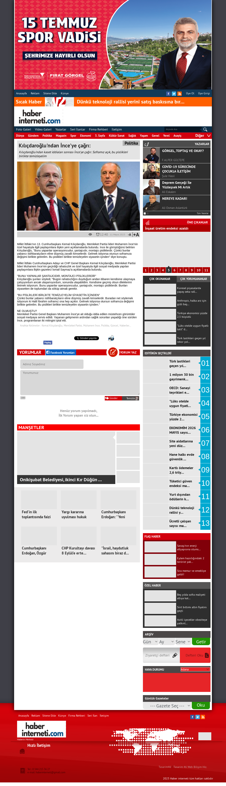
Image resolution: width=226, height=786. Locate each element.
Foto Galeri (23, 129)
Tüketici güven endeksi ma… (180, 483)
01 (205, 363)
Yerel (166, 135)
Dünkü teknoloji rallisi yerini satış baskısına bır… (130, 101)
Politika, (105, 325)
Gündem (33, 135)
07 (205, 443)
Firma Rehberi (98, 129)
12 (205, 510)
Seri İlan (92, 715)
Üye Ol (190, 93)
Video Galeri (43, 129)
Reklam (35, 93)
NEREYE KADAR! (174, 198)
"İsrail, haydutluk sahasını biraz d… (115, 551)
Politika (47, 135)
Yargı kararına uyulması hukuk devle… (74, 516)
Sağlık (132, 135)
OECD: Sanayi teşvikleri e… (179, 390)
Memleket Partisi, (73, 325)
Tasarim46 (165, 767)
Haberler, (125, 325)
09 (205, 470)
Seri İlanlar (77, 129)
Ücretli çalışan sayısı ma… (180, 523)
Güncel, (115, 325)
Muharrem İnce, (91, 325)
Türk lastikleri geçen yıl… (179, 363)
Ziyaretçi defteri (157, 655)
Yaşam (144, 135)
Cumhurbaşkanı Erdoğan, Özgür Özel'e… (34, 553)
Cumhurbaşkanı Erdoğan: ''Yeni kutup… (113, 516)
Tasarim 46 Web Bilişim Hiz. (190, 767)
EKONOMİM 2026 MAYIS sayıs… (182, 430)
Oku (201, 705)
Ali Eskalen (169, 192)
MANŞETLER (31, 427)
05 (205, 416)
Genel (155, 135)
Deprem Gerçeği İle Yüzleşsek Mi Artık (176, 184)
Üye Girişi (204, 93)
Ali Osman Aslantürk (174, 208)
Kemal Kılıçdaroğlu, (52, 325)
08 (205, 456)
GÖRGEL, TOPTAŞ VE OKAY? (183, 150)
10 (199, 270)
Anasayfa (21, 93)
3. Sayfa (100, 135)
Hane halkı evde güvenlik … (181, 456)
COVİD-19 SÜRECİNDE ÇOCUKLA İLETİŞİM (179, 168)
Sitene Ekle (50, 93)
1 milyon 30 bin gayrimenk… (181, 376)
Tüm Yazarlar (203, 213)
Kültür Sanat (116, 135)
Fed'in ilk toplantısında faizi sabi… (36, 516)
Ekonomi (85, 135)
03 (205, 390)
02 (205, 376)
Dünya (20, 135)
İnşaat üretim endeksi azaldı (166, 228)
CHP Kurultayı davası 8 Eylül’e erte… (78, 551)
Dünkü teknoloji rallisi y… (181, 510)
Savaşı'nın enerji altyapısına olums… (189, 547)
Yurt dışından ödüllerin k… (179, 496)
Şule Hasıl (168, 176)
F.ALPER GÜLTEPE (173, 160)
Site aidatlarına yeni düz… (181, 443)
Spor (73, 135)
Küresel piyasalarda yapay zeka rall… (189, 289)
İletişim (117, 129)
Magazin (61, 135)
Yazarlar (60, 129)
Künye (65, 93)
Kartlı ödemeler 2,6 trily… (181, 470)
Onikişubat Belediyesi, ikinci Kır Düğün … (61, 479)
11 (206, 270)
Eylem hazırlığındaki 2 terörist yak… (190, 560)
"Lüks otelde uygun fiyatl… (180, 403)
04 (205, 403)
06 (205, 430)
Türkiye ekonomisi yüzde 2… (183, 416)
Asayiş (177, 135)
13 (205, 523)
